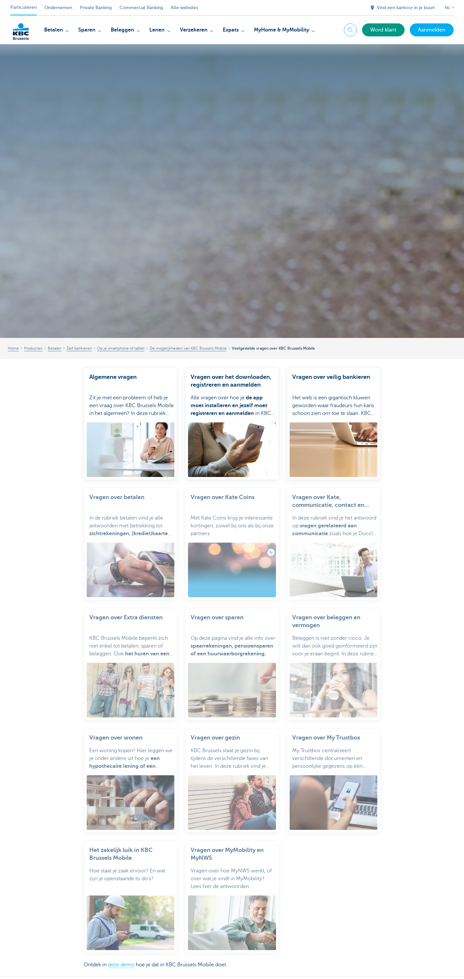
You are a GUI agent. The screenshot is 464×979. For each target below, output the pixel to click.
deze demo (121, 965)
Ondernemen (58, 7)
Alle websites (184, 7)
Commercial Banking (141, 7)
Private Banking (96, 7)
